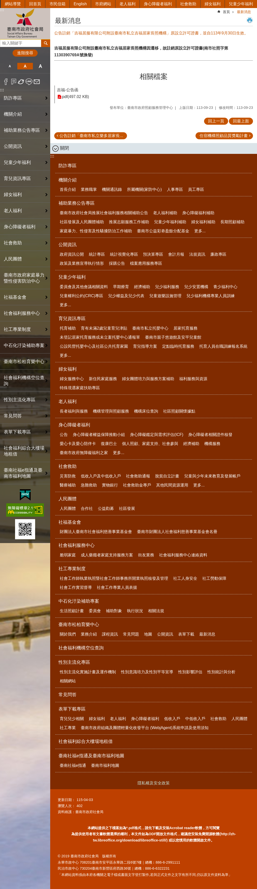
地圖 (148, 634)
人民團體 (67, 498)
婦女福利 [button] (13, 194)
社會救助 (188, 4)
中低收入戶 (195, 719)
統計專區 (97, 254)
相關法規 (156, 611)
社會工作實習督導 (76, 587)
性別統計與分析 (221, 672)
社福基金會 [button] (15, 297)
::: (2, 10)
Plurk (14, 81)
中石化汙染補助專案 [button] (24, 345)
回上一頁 (216, 121)
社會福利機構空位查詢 (24, 380)
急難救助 (89, 485)
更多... (200, 231)
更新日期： (66, 800)
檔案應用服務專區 (146, 263)
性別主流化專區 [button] (19, 399)
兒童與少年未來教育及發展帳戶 (212, 476)
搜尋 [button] (45, 43)
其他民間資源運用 (172, 485)
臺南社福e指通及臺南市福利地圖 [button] (23, 473)
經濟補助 (142, 287)
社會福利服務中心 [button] (22, 313)
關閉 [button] (64, 148)
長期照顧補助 (232, 222)
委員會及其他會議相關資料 (84, 287)
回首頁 (35, 4)
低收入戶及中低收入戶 (101, 476)
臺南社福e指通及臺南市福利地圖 (91, 755)
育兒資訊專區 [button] (17, 178)
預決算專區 (153, 254)
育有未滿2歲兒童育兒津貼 (104, 328)
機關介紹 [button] (13, 114)
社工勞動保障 (214, 578)
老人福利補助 (165, 213)
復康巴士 (109, 443)
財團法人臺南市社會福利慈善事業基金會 (96, 531)
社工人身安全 (185, 578)
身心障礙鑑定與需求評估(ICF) (156, 434)
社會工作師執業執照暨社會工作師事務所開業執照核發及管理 (114, 578)
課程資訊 (110, 634)
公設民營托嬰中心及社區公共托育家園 (94, 346)
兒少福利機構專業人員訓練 (210, 296)
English (80, 4)
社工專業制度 (72, 568)
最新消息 (244, 12)
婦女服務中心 (72, 379)
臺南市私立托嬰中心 (150, 328)
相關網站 (68, 681)
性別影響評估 (190, 672)
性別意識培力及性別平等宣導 (147, 672)
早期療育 (121, 287)
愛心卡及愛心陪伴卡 (78, 443)
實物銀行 (110, 485)
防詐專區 (13, 98)
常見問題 (131, 634)
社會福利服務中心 (76, 545)
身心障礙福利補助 (198, 213)
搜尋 (4, 42)
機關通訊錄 (112, 189)
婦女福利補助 (203, 222)
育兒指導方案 (145, 346)
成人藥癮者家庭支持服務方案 (107, 555)
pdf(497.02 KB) (75, 97)
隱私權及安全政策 (154, 783)
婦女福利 (213, 4)
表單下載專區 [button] (17, 431)
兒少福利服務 (167, 287)
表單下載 (186, 634)
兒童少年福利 (241, 4)
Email (37, 81)
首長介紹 (68, 189)
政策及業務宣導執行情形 (82, 263)
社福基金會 (69, 522)
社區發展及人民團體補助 (82, 222)
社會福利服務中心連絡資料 (183, 555)
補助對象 (114, 611)
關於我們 (68, 634)
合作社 (87, 508)
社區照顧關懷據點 (179, 411)
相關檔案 (154, 76)
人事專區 (175, 189)
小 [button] (9, 66)
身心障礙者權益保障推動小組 (99, 434)
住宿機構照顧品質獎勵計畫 (224, 136)
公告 (64, 434)
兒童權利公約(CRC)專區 (81, 296)
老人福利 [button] (13, 210)
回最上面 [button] (241, 121)
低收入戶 (172, 719)
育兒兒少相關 (72, 719)
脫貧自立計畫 (167, 476)
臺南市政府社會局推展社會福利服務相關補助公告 (104, 213)
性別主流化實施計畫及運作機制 (88, 672)
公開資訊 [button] (13, 146)
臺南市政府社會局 (25, 23)
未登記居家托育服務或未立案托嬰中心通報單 (100, 337)
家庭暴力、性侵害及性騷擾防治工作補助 (96, 231)
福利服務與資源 (193, 379)
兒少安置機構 (196, 287)
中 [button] (25, 66)
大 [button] (40, 66)
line (29, 81)
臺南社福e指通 (73, 765)
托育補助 (68, 328)
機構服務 (212, 443)
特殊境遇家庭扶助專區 (80, 388)
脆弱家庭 (68, 555)
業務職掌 (89, 189)
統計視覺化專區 (124, 254)
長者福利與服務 (74, 411)
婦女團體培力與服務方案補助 (148, 379)
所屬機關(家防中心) (144, 189)
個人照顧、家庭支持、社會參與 (150, 443)
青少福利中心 (225, 287)
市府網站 (103, 4)
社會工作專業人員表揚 (117, 587)
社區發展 (127, 508)
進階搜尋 (25, 53)
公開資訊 (67, 244)
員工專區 (196, 189)
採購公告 (117, 263)
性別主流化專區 (74, 662)
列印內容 (249, 20)
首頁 (226, 12)
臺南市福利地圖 (105, 765)
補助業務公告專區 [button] (22, 130)
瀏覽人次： (66, 806)
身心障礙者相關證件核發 (210, 434)
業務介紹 (89, 634)
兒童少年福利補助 (170, 222)
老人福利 (127, 4)
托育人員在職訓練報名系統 (223, 346)
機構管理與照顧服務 (111, 411)
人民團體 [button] (13, 258)
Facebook (6, 81)
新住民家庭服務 (103, 379)
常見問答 (13, 415)
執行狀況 (135, 611)
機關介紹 (67, 180)
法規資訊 (197, 254)
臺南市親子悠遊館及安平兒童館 (173, 337)
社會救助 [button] (13, 242)
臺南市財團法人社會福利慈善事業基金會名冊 (177, 531)
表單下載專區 (72, 709)
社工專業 (68, 728)
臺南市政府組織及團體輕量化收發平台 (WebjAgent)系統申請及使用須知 (145, 728)
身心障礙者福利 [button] (19, 226)
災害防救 (68, 476)
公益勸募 (106, 508)
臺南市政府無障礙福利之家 (84, 453)
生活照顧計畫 (72, 611)
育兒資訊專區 (72, 318)
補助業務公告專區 (76, 203)
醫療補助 (68, 485)
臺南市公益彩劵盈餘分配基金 (163, 231)
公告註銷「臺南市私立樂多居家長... (91, 136)
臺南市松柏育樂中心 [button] (24, 361)
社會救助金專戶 (137, 485)
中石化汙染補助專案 (78, 601)
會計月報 (176, 254)
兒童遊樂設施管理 (165, 296)
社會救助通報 (138, 476)
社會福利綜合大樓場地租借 (24, 451)
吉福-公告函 (67, 90)
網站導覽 (13, 4)
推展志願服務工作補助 (129, 222)
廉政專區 (218, 254)
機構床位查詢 (146, 411)
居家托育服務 (185, 328)
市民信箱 (57, 4)
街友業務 (146, 555)
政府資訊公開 (72, 254)
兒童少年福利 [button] (17, 162)
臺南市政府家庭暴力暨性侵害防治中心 (24, 278)
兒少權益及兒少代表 (126, 296)
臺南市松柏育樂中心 (78, 624)
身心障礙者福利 (158, 4)
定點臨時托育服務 (178, 346)
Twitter (21, 81)
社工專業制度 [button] (17, 329)
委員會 (95, 611)
